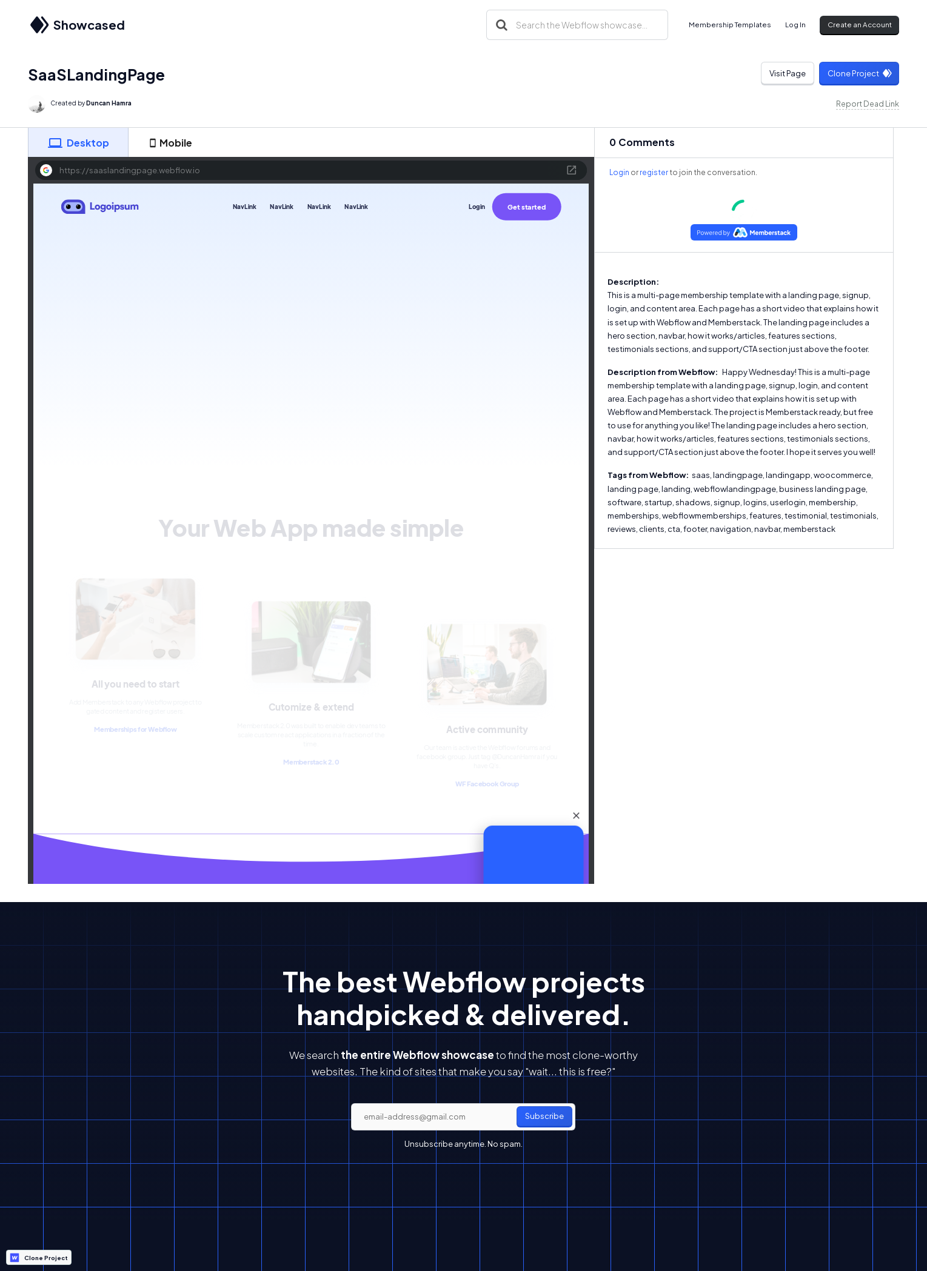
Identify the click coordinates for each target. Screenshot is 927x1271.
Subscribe (544, 1116)
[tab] (78, 142)
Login (619, 172)
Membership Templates (730, 24)
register (654, 172)
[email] (463, 1117)
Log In (795, 24)
